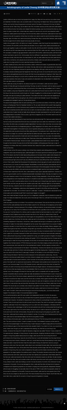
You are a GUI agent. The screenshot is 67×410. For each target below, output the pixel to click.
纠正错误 (49, 389)
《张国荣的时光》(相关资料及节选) (16, 391)
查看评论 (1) (58, 389)
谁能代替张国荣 (11, 388)
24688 (46, 13)
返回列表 (8, 13)
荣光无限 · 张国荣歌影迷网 (28, 407)
